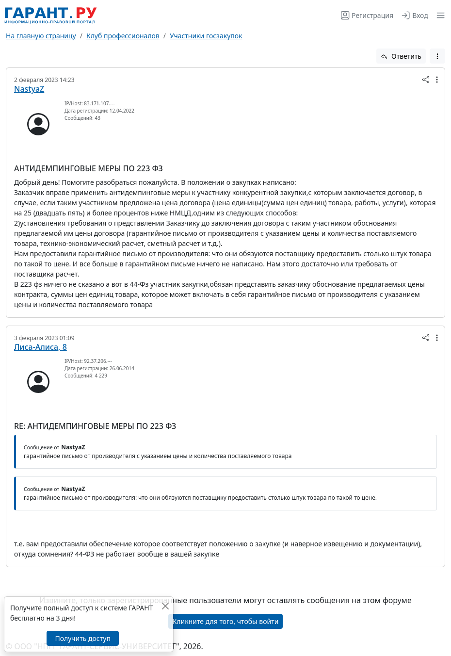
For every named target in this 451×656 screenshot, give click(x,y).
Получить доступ (82, 638)
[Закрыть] (165, 606)
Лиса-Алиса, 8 (40, 347)
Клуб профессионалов (123, 35)
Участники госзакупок (206, 35)
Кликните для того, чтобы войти (226, 621)
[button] (438, 15)
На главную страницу (41, 35)
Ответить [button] (401, 56)
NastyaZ (29, 88)
